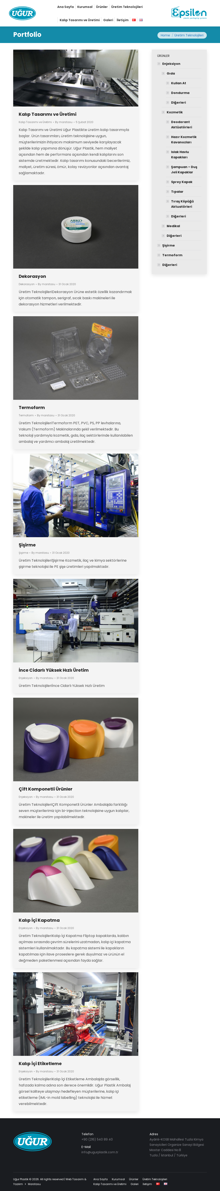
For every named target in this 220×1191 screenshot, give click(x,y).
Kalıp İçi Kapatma (39, 920)
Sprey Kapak (181, 182)
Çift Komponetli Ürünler (45, 789)
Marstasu (34, 1184)
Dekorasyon (32, 276)
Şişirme (27, 545)
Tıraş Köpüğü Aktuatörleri (182, 204)
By (63, 122)
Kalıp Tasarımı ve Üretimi (47, 114)
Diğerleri (178, 102)
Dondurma (180, 93)
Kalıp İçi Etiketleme (40, 1063)
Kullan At (178, 83)
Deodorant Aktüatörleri (181, 124)
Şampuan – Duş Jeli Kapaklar (184, 169)
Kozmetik (175, 112)
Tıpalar (177, 191)
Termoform (32, 407)
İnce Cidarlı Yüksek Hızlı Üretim (54, 670)
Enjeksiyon (26, 678)
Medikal (173, 226)
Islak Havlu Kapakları (180, 154)
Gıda (171, 73)
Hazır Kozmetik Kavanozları (184, 139)
